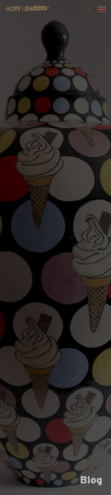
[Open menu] (101, 10)
